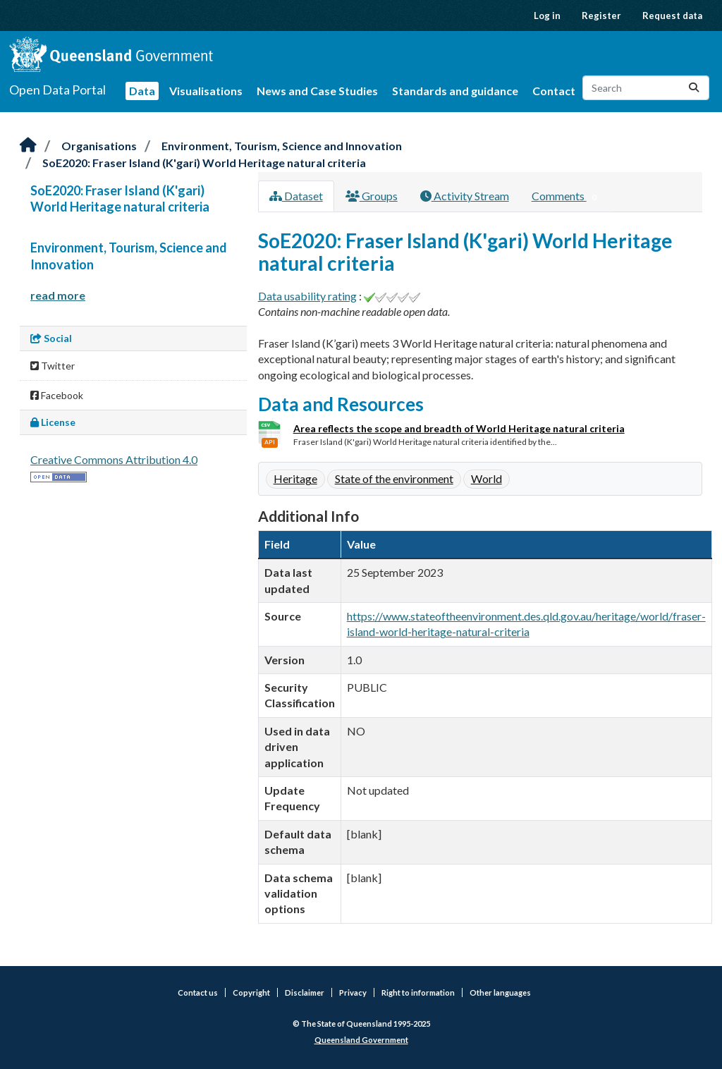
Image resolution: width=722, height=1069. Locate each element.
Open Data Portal (57, 89)
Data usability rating (307, 296)
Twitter (52, 366)
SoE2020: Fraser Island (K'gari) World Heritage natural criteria (204, 162)
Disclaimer (304, 992)
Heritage (295, 478)
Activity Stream (464, 195)
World (486, 478)
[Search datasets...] (645, 87)
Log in (547, 15)
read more (57, 295)
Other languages (500, 992)
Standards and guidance (455, 90)
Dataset (296, 195)
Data (142, 90)
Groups (371, 195)
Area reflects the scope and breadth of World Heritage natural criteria (459, 428)
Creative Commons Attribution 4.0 (113, 459)
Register (601, 15)
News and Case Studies (317, 90)
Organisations (99, 145)
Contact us (198, 992)
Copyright (251, 992)
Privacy (353, 992)
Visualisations (206, 90)
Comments (567, 196)
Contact (553, 90)
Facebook (56, 395)
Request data (672, 15)
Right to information (418, 992)
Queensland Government (361, 1039)
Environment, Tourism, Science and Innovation (281, 145)
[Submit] (694, 87)
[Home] (28, 145)
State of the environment (394, 478)
